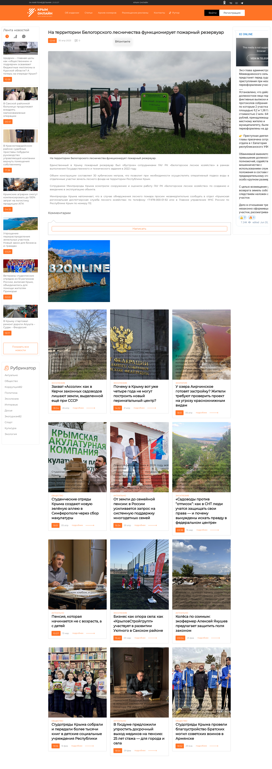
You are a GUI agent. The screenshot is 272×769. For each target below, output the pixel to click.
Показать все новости (20, 348)
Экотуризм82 (13, 416)
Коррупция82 (13, 386)
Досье (8, 410)
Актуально (11, 375)
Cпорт (8, 422)
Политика (11, 392)
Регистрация (232, 12)
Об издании (72, 12)
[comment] (24, 36)
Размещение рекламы (135, 12)
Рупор (174, 12)
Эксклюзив (12, 398)
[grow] (15, 36)
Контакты (159, 12)
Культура (10, 428)
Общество (11, 381)
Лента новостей (16, 30)
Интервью (11, 404)
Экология (11, 434)
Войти (213, 12)
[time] (7, 36)
